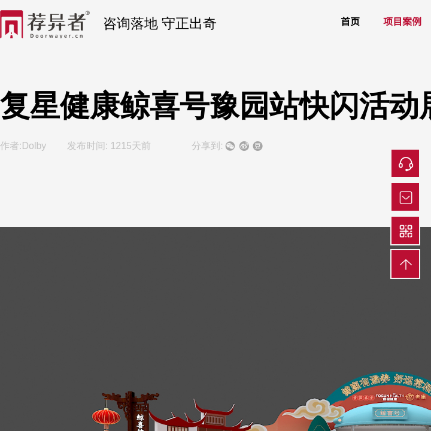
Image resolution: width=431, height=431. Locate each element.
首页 (350, 21)
